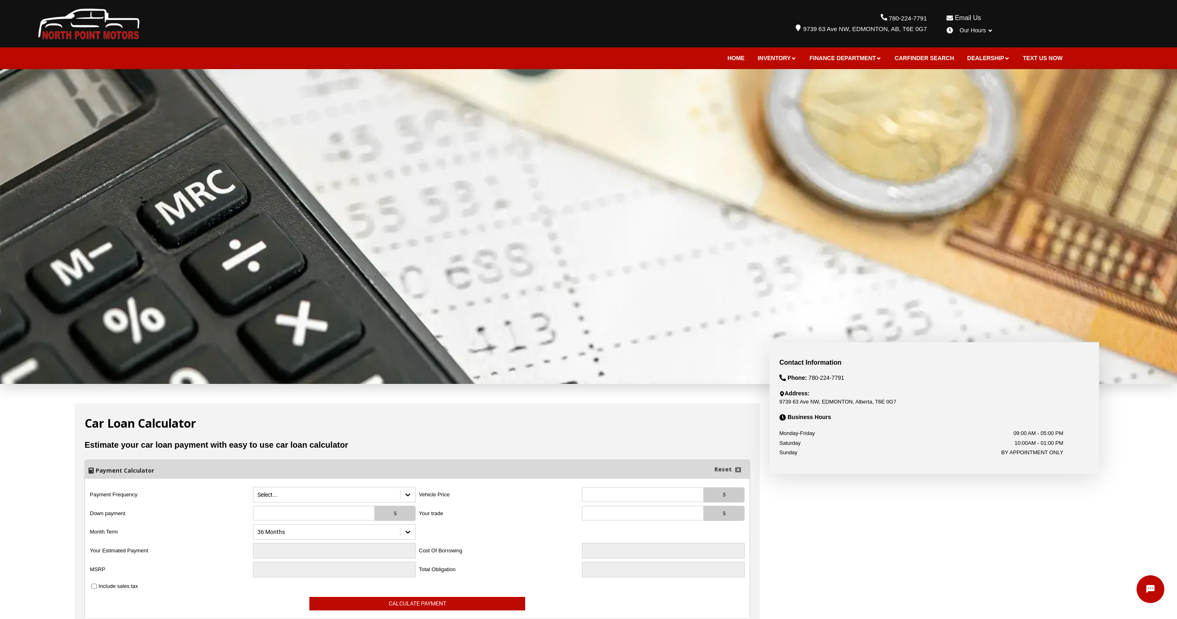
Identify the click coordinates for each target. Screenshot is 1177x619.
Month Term (104, 532)
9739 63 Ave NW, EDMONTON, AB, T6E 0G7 (865, 28)
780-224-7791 (908, 18)
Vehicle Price (434, 494)
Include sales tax (118, 586)
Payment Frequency (113, 494)
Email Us (964, 18)
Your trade (431, 513)
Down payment (107, 513)
